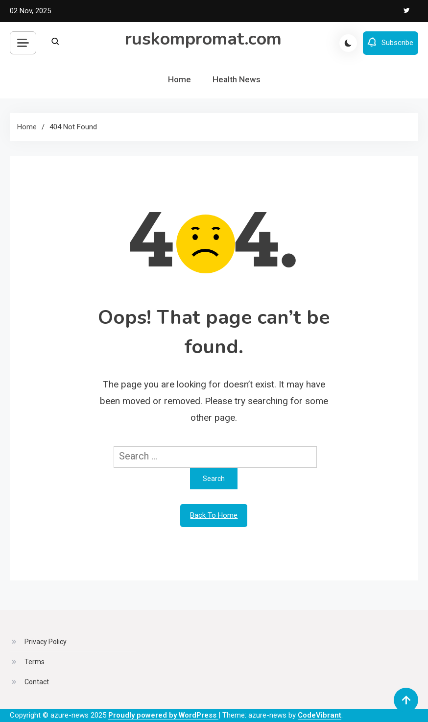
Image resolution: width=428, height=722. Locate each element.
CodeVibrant (319, 715)
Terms (34, 662)
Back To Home (214, 515)
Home (179, 79)
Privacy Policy (45, 642)
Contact (36, 682)
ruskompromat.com (203, 39)
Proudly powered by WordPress (163, 715)
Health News (237, 79)
